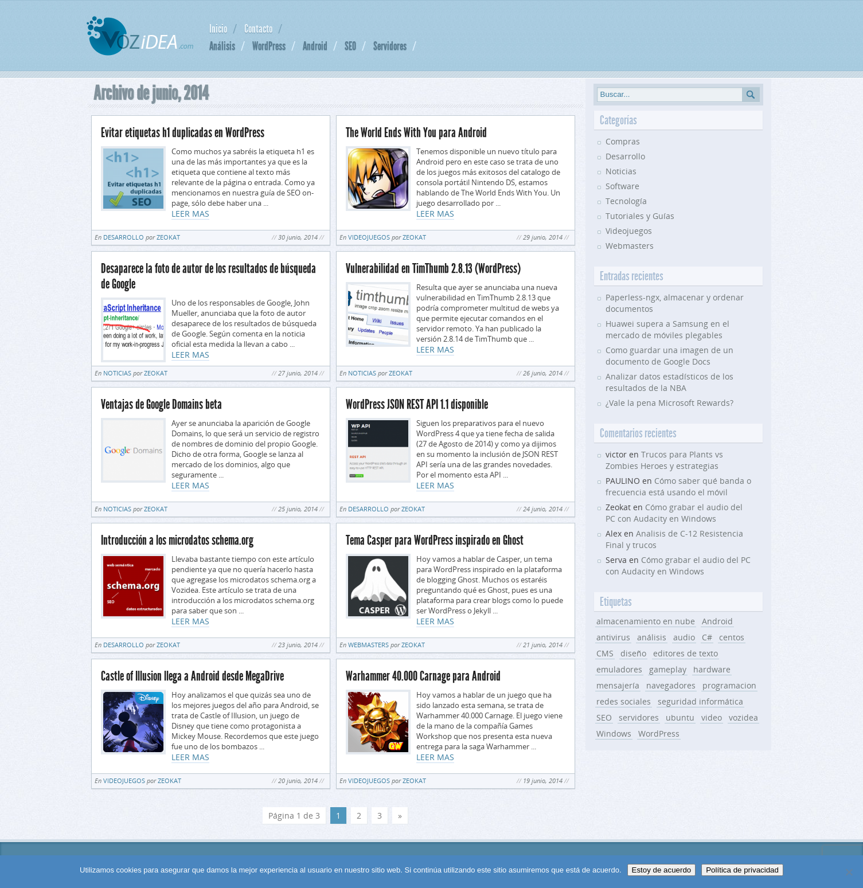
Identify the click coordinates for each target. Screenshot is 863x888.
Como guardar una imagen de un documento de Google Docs (669, 356)
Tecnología (626, 200)
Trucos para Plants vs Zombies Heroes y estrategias (664, 460)
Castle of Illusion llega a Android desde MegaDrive (192, 676)
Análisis (222, 46)
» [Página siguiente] (400, 815)
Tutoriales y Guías (640, 215)
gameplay (667, 669)
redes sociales (623, 701)
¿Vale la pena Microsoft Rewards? (669, 402)
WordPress (269, 46)
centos (731, 637)
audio (684, 637)
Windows (613, 733)
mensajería (617, 685)
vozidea (743, 717)
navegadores (671, 685)
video (711, 717)
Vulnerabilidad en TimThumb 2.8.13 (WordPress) (433, 268)
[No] (848, 872)
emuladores (619, 669)
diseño (633, 653)
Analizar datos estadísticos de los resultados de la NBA (669, 382)
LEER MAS (190, 213)
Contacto (258, 29)
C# (707, 637)
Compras (623, 141)
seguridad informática (700, 701)
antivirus (613, 637)
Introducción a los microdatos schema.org (177, 540)
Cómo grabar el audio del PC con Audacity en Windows (674, 513)
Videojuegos (369, 237)
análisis (651, 637)
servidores (639, 717)
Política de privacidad (742, 870)
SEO (350, 46)
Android (315, 46)
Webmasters (368, 644)
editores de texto (685, 653)
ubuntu (680, 717)
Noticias (117, 373)
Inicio (218, 29)
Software (622, 186)
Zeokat (168, 237)
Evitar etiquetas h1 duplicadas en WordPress (182, 132)
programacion (729, 685)
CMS (605, 653)
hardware (712, 669)
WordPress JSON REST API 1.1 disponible (417, 404)
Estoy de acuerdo (662, 870)
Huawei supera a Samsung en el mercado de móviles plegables (667, 329)
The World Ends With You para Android (416, 132)
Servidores (390, 46)
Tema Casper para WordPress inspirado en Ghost (435, 540)
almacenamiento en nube (645, 621)
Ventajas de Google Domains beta (161, 404)
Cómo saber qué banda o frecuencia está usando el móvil (678, 486)
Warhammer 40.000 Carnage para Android (423, 676)
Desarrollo (123, 237)
